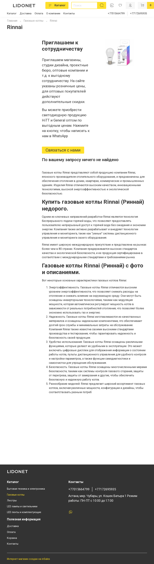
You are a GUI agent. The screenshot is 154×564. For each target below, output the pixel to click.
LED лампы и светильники (22, 506)
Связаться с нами (63, 150)
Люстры (12, 500)
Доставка (25, 13)
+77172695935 (138, 13)
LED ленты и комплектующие (24, 512)
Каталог (56, 5)
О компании (53, 13)
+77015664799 (116, 13)
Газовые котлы (33, 20)
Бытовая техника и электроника (26, 488)
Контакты (69, 13)
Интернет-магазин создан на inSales (28, 559)
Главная (12, 20)
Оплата (39, 13)
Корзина (12, 538)
